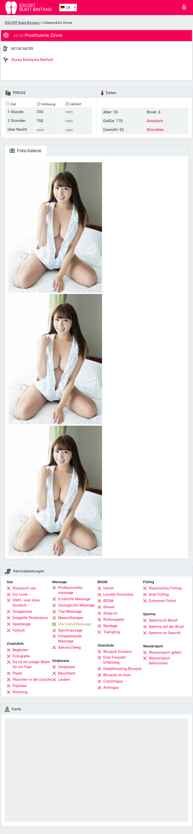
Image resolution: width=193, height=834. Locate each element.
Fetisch (19, 630)
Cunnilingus (113, 681)
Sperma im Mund (163, 620)
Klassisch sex (24, 588)
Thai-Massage (70, 611)
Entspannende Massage (70, 638)
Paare (17, 673)
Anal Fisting (159, 594)
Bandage (110, 626)
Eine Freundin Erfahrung (114, 660)
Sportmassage (70, 630)
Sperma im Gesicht (165, 633)
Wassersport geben (165, 652)
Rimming (20, 692)
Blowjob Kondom (117, 651)
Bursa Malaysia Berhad (28, 59)
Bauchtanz (66, 673)
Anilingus (111, 687)
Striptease (66, 667)
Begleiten (20, 650)
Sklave (108, 607)
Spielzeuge (22, 624)
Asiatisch (155, 120)
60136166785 (22, 48)
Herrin (108, 588)
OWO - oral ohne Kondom (26, 603)
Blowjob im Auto (117, 675)
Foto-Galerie (25, 150)
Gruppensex (22, 611)
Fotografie (21, 656)
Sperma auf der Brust (166, 626)
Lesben (64, 679)
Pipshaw (20, 686)
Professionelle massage (70, 590)
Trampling (111, 632)
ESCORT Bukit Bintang (22, 23)
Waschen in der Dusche (32, 679)
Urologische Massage (76, 605)
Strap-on (110, 613)
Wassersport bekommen (159, 660)
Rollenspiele (113, 619)
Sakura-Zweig (69, 647)
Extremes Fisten (162, 600)
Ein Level (20, 594)
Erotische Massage (74, 599)
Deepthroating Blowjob (122, 668)
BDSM (108, 600)
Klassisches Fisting (165, 588)
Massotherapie (70, 618)
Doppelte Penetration (30, 618)
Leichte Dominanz (118, 594)
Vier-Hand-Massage (74, 624)
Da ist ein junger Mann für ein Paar (31, 664)
